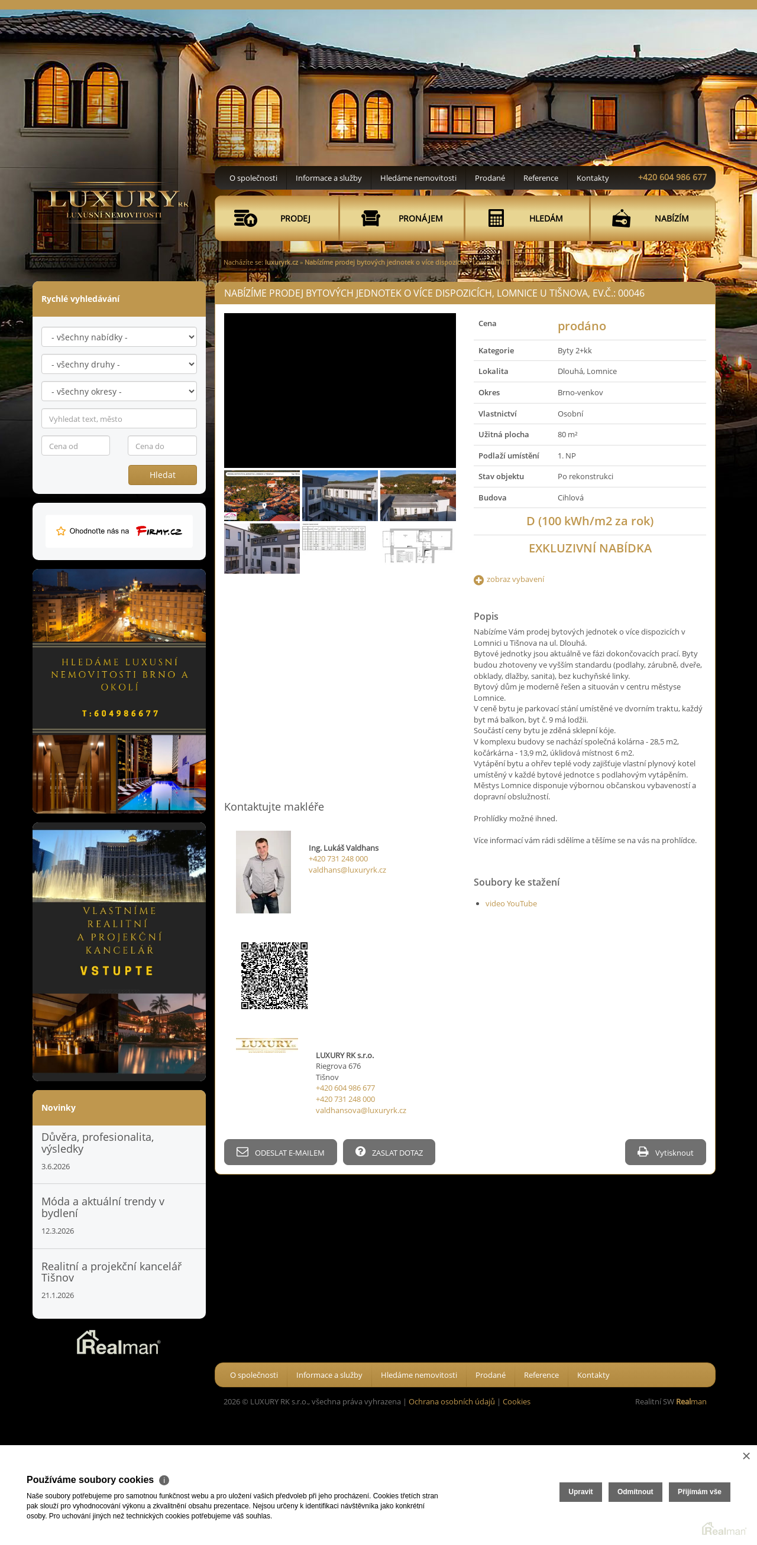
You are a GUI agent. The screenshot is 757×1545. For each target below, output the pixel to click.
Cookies (516, 1401)
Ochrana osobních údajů (452, 1401)
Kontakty (593, 178)
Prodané (490, 178)
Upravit (580, 1492)
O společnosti (253, 178)
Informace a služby (329, 178)
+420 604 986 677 (672, 177)
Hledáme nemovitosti (418, 178)
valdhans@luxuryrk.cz (347, 869)
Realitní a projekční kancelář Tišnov (111, 1272)
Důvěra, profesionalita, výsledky (97, 1143)
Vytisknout (666, 1152)
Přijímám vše (700, 1492)
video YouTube (511, 903)
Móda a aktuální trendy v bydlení (102, 1207)
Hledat (163, 474)
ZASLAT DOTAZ (389, 1152)
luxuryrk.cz (281, 262)
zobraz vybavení (515, 579)
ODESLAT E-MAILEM (281, 1152)
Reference (540, 178)
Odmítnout (635, 1492)
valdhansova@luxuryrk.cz (361, 1110)
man (691, 1401)
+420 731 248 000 (338, 858)
